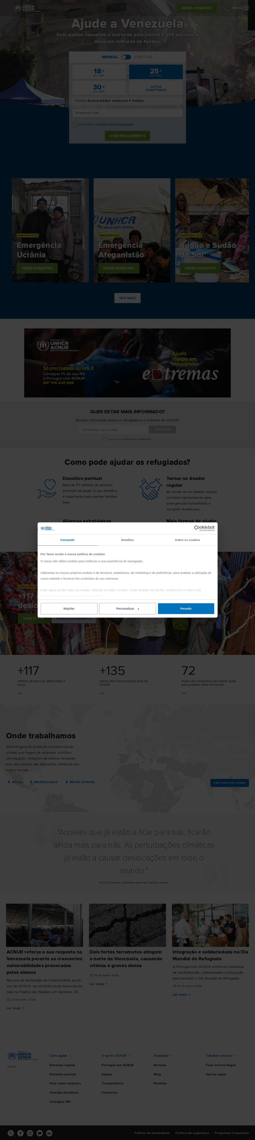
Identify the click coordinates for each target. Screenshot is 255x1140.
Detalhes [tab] (127, 540)
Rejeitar (68, 608)
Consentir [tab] (67, 540)
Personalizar (127, 608)
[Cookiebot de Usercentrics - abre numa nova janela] (197, 528)
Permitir (186, 608)
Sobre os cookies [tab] (187, 540)
